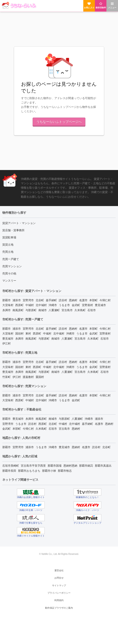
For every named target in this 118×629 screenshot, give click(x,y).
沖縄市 (53, 305)
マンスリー (9, 280)
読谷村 (63, 300)
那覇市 (6, 300)
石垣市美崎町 (10, 465)
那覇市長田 (9, 470)
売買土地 (7, 251)
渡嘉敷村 (28, 377)
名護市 (83, 300)
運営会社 (59, 570)
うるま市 (64, 305)
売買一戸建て (10, 259)
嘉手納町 (51, 300)
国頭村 (19, 333)
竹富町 (6, 377)
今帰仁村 (105, 300)
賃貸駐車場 (9, 237)
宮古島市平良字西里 (33, 465)
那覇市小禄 (49, 470)
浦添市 (16, 300)
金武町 (76, 305)
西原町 (19, 305)
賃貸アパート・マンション (19, 223)
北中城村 (41, 305)
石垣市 (91, 310)
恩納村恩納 (70, 465)
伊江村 (6, 343)
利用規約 (59, 600)
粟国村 (40, 377)
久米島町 (80, 310)
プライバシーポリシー (59, 593)
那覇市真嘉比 (103, 465)
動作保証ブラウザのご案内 (59, 608)
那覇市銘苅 (86, 465)
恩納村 (73, 300)
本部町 (93, 300)
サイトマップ (59, 585)
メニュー (112, 5)
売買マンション (12, 266)
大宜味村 (7, 305)
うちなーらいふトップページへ (59, 122)
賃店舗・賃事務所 (13, 230)
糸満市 (6, 310)
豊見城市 (100, 305)
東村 (28, 333)
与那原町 (31, 310)
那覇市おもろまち (29, 470)
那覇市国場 (55, 465)
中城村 (29, 305)
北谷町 (40, 300)
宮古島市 (67, 310)
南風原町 (18, 310)
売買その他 (9, 273)
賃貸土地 (7, 244)
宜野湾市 (28, 300)
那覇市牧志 (65, 470)
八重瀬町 (54, 310)
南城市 (42, 310)
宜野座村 (87, 305)
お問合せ (59, 578)
